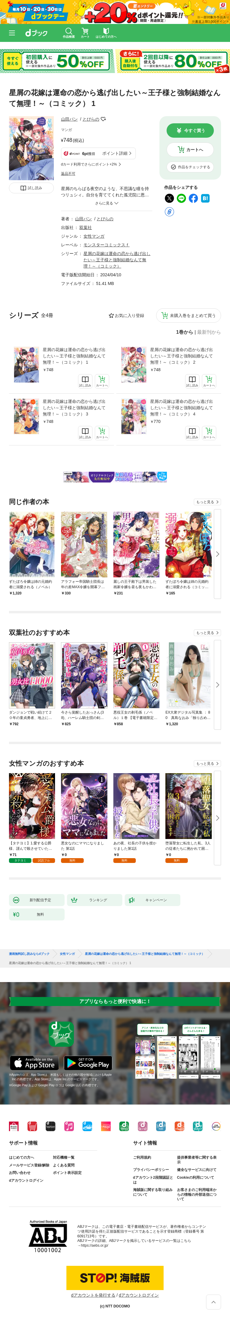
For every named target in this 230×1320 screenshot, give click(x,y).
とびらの (91, 119)
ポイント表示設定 (67, 1173)
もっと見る (205, 502)
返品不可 (68, 174)
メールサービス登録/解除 (29, 1165)
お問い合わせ (20, 1173)
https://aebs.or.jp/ (94, 1245)
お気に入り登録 (129, 315)
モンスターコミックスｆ (106, 244)
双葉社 (85, 227)
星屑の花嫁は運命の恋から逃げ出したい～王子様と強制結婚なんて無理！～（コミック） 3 (74, 407)
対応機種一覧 (63, 1157)
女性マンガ (93, 236)
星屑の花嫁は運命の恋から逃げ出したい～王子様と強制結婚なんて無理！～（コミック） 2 (181, 356)
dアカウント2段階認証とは (153, 1179)
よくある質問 (63, 1165)
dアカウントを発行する (93, 1295)
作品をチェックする (194, 167)
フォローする (103, 119)
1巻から (184, 332)
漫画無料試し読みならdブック (29, 953)
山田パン (69, 119)
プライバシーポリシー (151, 1170)
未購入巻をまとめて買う (193, 315)
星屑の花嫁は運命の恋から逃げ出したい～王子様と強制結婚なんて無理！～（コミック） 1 (74, 356)
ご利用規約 (142, 1157)
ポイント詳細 (114, 153)
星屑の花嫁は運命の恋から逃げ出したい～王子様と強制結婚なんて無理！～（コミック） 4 (181, 407)
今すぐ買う (194, 130)
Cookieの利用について (195, 1177)
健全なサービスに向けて (197, 1170)
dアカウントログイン (26, 1180)
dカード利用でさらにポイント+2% (89, 164)
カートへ (194, 149)
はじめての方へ (21, 1157)
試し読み (35, 188)
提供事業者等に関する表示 (197, 1159)
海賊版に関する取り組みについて (153, 1192)
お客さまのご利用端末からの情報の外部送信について (197, 1194)
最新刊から (209, 332)
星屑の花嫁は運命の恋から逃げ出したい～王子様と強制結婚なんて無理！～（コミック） (116, 259)
